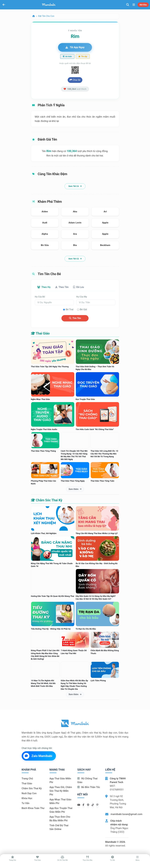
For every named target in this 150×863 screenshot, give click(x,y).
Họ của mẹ (81, 296)
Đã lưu (79, 287)
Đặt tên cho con (46, 16)
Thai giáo (27, 783)
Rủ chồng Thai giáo (87, 780)
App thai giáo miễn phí (60, 780)
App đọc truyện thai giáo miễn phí (61, 810)
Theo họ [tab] (44, 287)
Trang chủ (27, 778)
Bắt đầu (143, 5)
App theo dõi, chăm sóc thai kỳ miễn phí (61, 791)
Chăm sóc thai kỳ (32, 788)
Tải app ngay (74, 47)
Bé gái (83, 309)
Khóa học (27, 798)
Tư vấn (25, 803)
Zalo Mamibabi (37, 756)
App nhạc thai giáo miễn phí (60, 801)
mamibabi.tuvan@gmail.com (126, 814)
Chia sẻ (75, 80)
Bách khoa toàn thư (33, 808)
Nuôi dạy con (29, 793)
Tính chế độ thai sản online (59, 827)
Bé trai (69, 309)
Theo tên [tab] (63, 287)
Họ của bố (40, 296)
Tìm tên (75, 318)
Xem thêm (75, 489)
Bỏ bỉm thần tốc (88, 787)
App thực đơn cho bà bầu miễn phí (60, 818)
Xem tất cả (75, 186)
